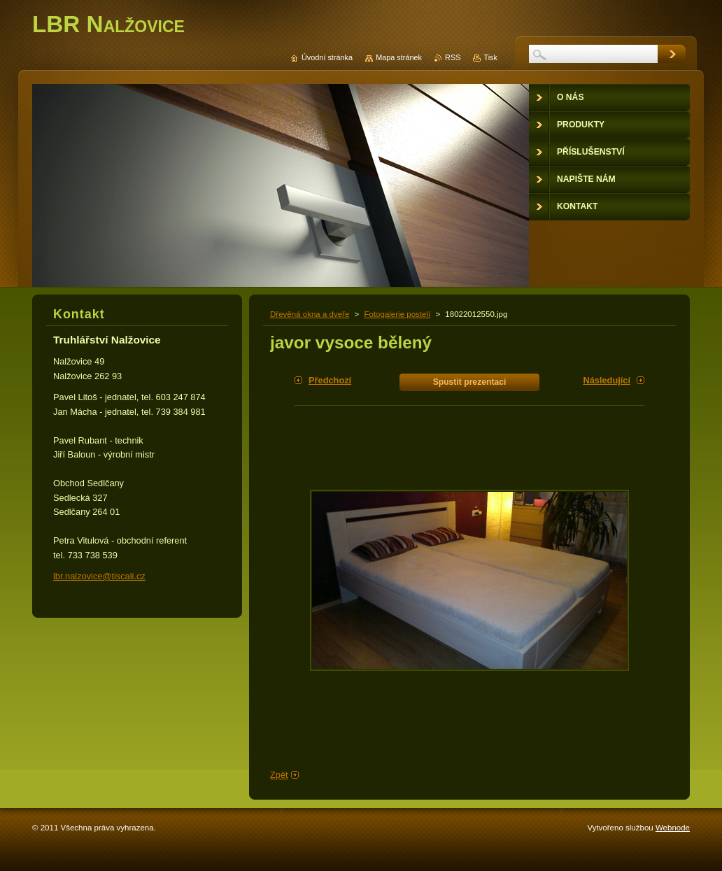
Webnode (673, 827)
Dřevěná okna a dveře (309, 314)
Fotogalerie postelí (397, 314)
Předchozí (330, 380)
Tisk (490, 57)
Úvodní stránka (327, 57)
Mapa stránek (399, 57)
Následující (606, 380)
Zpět (279, 775)
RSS (452, 57)
